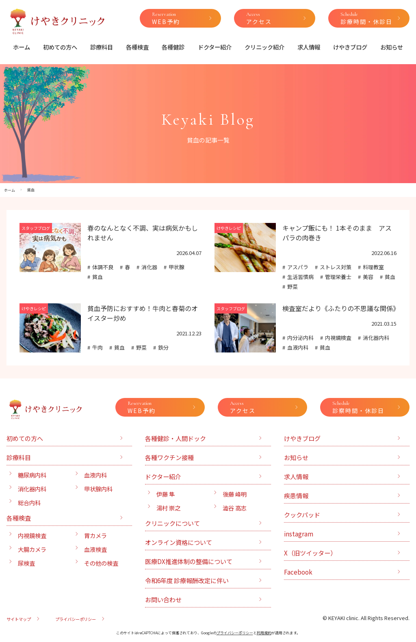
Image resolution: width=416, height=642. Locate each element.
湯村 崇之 (168, 508)
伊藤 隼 (165, 494)
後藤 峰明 (235, 494)
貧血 (97, 277)
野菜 (292, 286)
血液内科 (297, 347)
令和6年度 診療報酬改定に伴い (187, 580)
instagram (298, 533)
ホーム (21, 47)
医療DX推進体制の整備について (188, 561)
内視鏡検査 (338, 338)
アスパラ (297, 267)
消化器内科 (376, 338)
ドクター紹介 (215, 47)
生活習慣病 (300, 277)
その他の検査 (101, 563)
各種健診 (173, 47)
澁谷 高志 (235, 508)
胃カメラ (95, 535)
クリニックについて (172, 523)
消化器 (149, 267)
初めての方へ (60, 47)
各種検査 (137, 47)
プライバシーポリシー (75, 619)
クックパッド (302, 514)
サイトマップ (18, 619)
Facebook (298, 571)
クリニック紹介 (264, 47)
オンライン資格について (178, 542)
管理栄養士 (338, 277)
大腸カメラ (32, 549)
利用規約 (264, 633)
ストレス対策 (335, 267)
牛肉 (97, 347)
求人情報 (308, 47)
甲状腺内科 (98, 488)
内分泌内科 (300, 338)
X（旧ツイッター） (310, 552)
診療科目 (101, 47)
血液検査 (95, 549)
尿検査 (26, 563)
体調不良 (102, 267)
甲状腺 (176, 267)
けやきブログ (350, 47)
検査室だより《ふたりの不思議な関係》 (340, 308)
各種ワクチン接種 (169, 457)
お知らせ (391, 47)
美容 (368, 277)
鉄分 (163, 347)
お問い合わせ (163, 599)
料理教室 (373, 267)
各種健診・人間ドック (175, 438)
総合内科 (29, 502)
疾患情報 (296, 495)
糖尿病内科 (32, 475)
